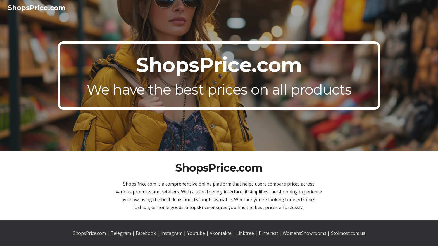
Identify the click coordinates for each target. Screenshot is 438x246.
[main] (219, 75)
